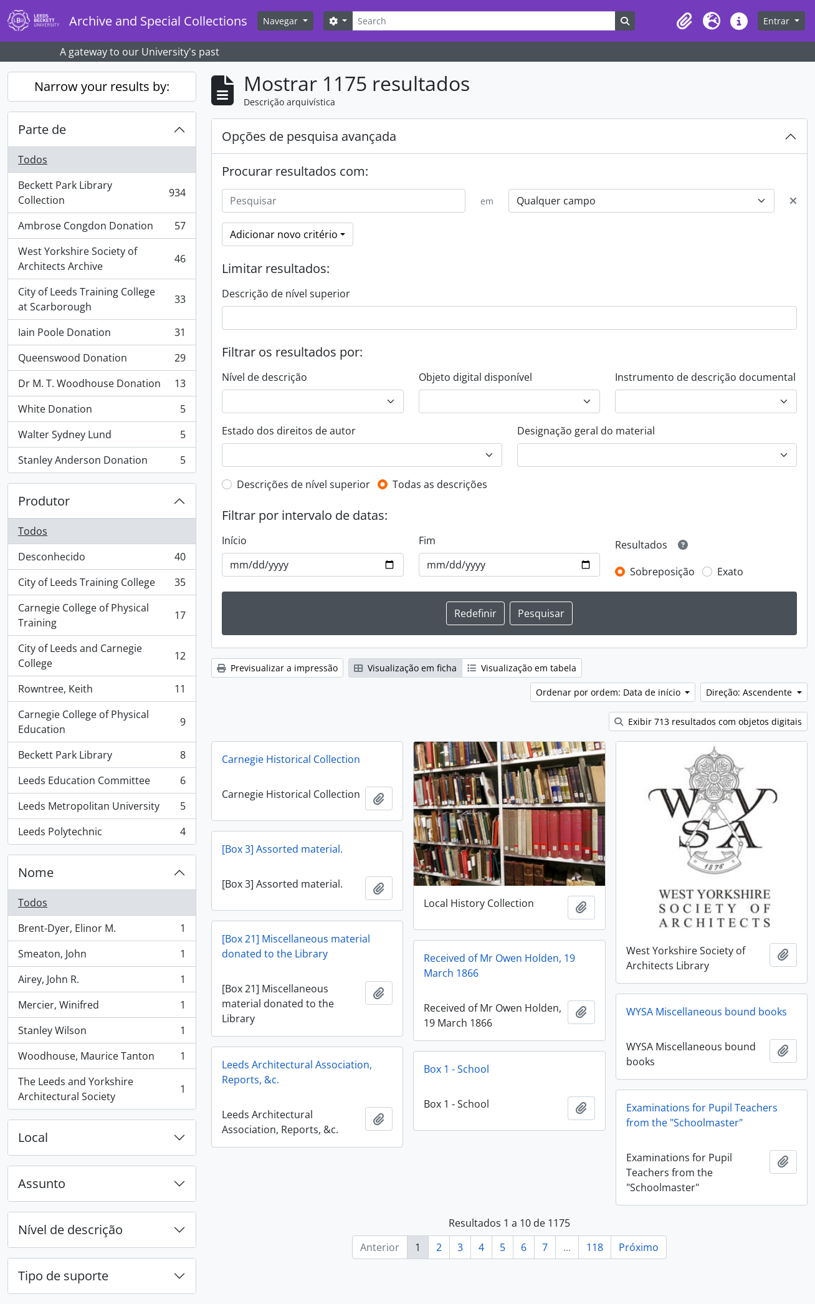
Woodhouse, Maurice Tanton (101, 1058)
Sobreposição (662, 571)
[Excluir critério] (793, 200)
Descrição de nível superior (286, 293)
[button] (684, 21)
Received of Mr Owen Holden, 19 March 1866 (499, 965)
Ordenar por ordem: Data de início (609, 692)
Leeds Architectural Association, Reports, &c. (297, 1072)
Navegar (281, 21)
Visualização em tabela (521, 668)
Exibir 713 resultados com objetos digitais (708, 721)
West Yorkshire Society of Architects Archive (101, 258)
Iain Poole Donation (101, 335)
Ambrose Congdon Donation (101, 228)
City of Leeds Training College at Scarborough (101, 299)
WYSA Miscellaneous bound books (706, 1012)
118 (594, 1247)
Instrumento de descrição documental (705, 377)
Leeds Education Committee (101, 783)
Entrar (777, 21)
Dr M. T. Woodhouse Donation (101, 386)
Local (33, 1137)
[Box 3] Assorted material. (282, 849)
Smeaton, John (101, 956)
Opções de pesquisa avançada (309, 136)
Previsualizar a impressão (277, 668)
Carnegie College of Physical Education (101, 721)
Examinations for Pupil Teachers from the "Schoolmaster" (702, 1115)
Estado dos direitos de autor (289, 431)
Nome (36, 872)
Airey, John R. (101, 982)
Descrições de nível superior (303, 484)
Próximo (639, 1247)
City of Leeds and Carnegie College (101, 655)
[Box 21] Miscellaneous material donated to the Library (296, 946)
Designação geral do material (586, 431)
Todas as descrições (440, 484)
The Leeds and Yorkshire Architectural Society (101, 1089)
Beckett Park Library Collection (101, 192)
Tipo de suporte (63, 1275)
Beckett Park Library (101, 757)
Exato (730, 571)
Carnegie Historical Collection (291, 759)
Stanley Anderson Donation (101, 462)
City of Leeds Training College (101, 585)
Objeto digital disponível (475, 377)
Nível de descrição (70, 1229)
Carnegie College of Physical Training (101, 615)
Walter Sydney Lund (101, 437)
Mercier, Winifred (101, 1007)
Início (234, 540)
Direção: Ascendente (750, 692)
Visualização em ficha (405, 668)
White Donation (101, 411)
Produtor (44, 500)
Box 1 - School (456, 1069)
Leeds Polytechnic (101, 834)
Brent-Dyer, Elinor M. (101, 931)
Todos (32, 159)
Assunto (41, 1183)
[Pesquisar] (343, 201)
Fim (427, 540)
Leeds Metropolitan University (101, 808)
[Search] (483, 21)
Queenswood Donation (101, 360)
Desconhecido (101, 559)
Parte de (42, 129)
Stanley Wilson (101, 1033)
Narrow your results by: (101, 86)
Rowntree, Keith (101, 691)
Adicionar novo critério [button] (284, 234)
